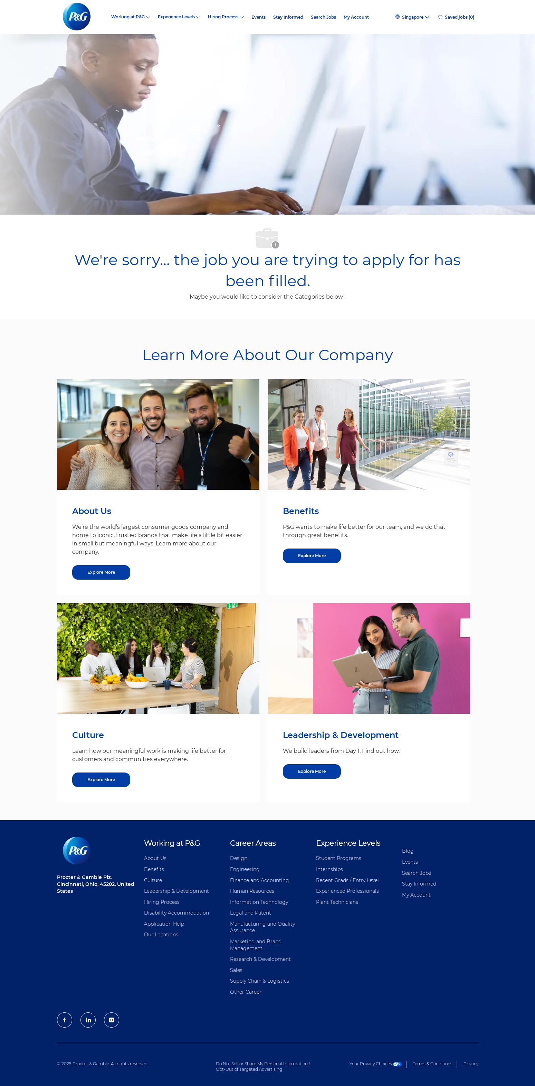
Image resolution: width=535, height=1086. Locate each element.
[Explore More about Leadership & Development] (312, 771)
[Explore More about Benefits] (312, 556)
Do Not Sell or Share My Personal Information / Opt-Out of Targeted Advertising (263, 1066)
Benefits (154, 869)
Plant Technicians (337, 902)
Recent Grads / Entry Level (347, 880)
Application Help (164, 924)
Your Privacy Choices (376, 1063)
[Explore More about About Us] (101, 572)
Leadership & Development (176, 891)
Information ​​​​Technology (259, 902)
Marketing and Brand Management (255, 945)
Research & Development (260, 959)
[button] (412, 17)
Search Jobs (323, 17)
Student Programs (338, 858)
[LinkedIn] (88, 1020)
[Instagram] (111, 1020)
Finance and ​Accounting (259, 880)
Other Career (245, 992)
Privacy (471, 1063)
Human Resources (252, 891)
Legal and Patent (250, 913)
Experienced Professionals (347, 891)
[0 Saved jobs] (456, 17)
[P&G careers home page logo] (80, 17)
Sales (236, 970)
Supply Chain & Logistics (259, 981)
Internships (329, 869)
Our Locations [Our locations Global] (161, 934)
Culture (153, 880)
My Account (356, 17)
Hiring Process (162, 902)
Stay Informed (288, 17)
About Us (155, 858)
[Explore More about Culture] (101, 780)
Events (258, 17)
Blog (408, 851)
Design (238, 858)
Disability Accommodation (176, 913)
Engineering (245, 869)
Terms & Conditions (432, 1063)
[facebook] (64, 1020)
